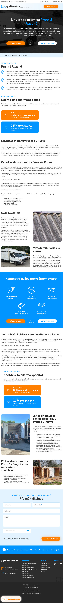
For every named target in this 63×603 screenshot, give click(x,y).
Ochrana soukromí (26, 593)
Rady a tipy (44, 569)
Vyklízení (28, 577)
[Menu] (61, 6)
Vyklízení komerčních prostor (29, 569)
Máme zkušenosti (47, 79)
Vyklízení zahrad (26, 565)
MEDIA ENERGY (34, 587)
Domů (2, 55)
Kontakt (43, 571)
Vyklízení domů (26, 571)
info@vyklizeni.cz (57, 1)
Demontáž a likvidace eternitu (29, 563)
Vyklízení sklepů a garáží (28, 567)
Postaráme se (10, 79)
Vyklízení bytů (25, 573)
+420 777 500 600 (44, 1)
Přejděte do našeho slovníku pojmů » (45, 550)
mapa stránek (36, 585)
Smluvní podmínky (36, 593)
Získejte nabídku (45, 563)
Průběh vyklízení (45, 567)
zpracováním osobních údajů (21, 538)
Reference (44, 565)
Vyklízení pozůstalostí (27, 575)
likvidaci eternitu (25, 79)
